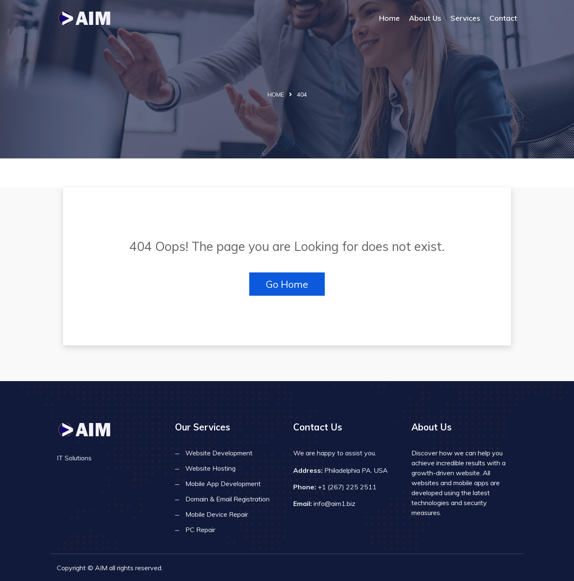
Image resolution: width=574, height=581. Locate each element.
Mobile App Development (223, 483)
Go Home (287, 284)
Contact (503, 18)
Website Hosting (210, 468)
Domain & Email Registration (227, 499)
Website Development (219, 453)
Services (465, 18)
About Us (425, 18)
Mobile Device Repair (216, 514)
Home (389, 18)
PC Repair (200, 529)
